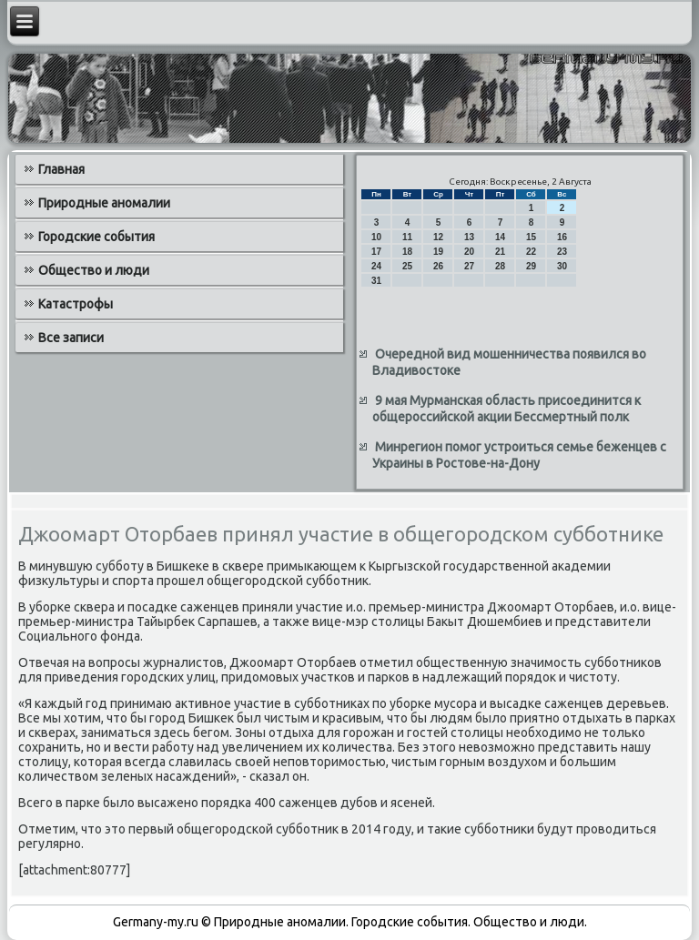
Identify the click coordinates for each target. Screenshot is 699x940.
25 (407, 266)
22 (531, 252)
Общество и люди (93, 270)
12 (438, 237)
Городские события (96, 236)
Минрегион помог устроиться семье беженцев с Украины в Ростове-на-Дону (519, 455)
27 (469, 266)
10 (376, 237)
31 (376, 281)
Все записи (71, 337)
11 (407, 237)
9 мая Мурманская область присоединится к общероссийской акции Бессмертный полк (506, 408)
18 (407, 252)
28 (500, 266)
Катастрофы (75, 304)
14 (500, 237)
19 (438, 252)
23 (562, 252)
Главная (61, 169)
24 (376, 266)
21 (500, 252)
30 (562, 266)
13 (469, 237)
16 (562, 237)
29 (531, 266)
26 (438, 266)
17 (376, 252)
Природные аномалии (104, 203)
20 (469, 252)
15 (531, 237)
